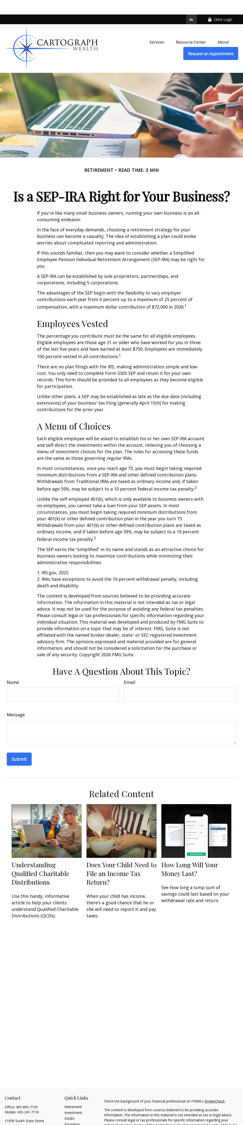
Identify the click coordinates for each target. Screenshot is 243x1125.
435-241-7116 (28, 1097)
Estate (69, 1104)
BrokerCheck (215, 1086)
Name (13, 668)
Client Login (220, 5)
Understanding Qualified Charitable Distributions (40, 859)
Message (16, 700)
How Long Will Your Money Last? (189, 854)
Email (129, 668)
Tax (67, 1115)
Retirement (73, 1092)
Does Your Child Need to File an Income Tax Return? (121, 859)
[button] (156, 28)
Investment (73, 1098)
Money (69, 1121)
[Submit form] (19, 744)
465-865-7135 (27, 1092)
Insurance (72, 1109)
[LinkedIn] (191, 5)
